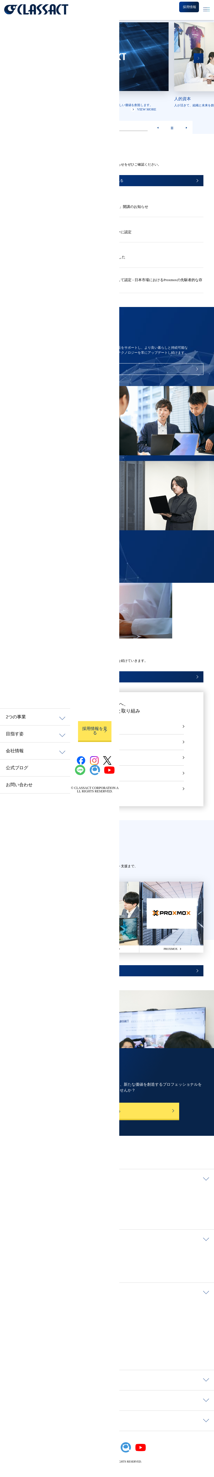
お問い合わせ (19, 784)
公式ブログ (17, 767)
